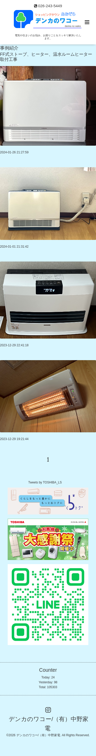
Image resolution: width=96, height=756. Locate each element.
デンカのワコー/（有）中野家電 (48, 723)
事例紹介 (9, 48)
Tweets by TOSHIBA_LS (45, 482)
